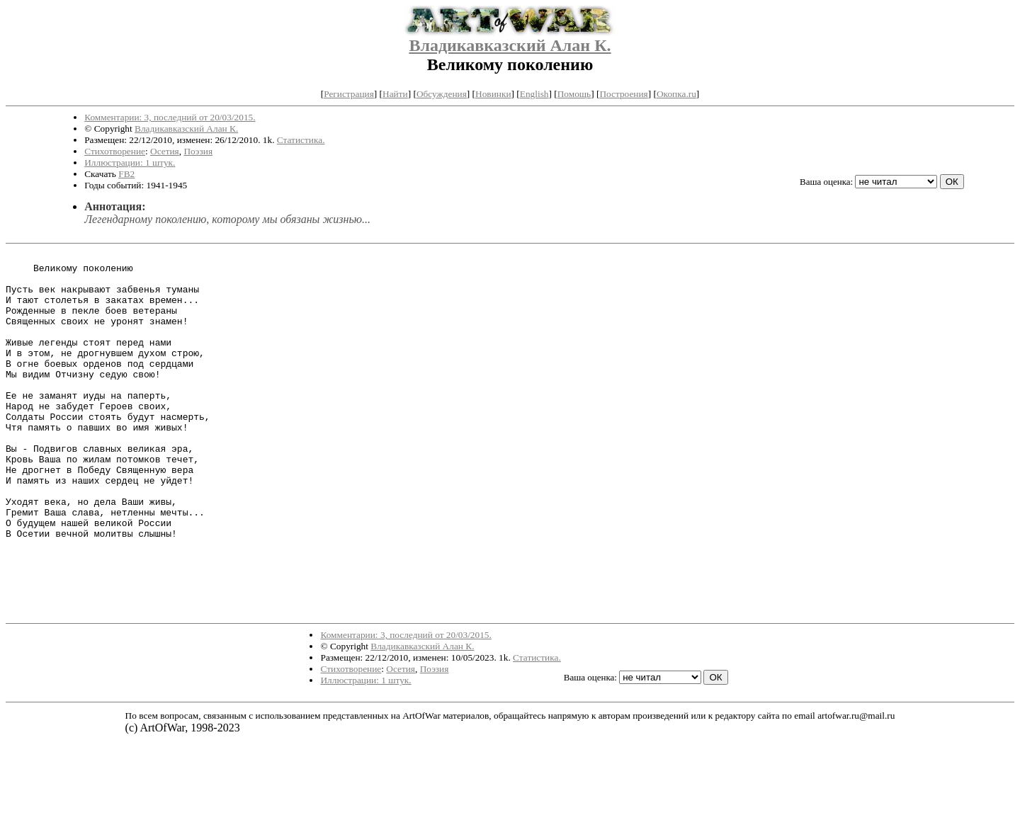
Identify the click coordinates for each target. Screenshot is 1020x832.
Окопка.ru (676, 94)
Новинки (493, 94)
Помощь (574, 94)
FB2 (126, 174)
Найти (395, 94)
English (534, 94)
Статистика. (301, 140)
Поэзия (197, 151)
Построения (623, 94)
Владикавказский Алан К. (510, 45)
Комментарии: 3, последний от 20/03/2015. (169, 117)
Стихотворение (114, 151)
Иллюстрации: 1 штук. (129, 162)
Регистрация (349, 94)
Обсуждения (441, 94)
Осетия (164, 151)
